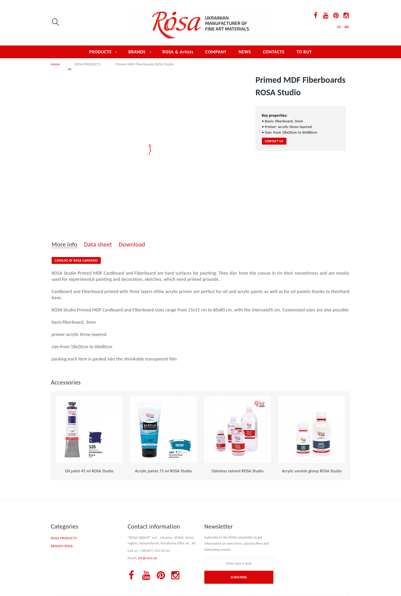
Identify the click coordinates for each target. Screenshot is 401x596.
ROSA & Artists (177, 52)
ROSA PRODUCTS (88, 64)
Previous (70, 69)
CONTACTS (273, 52)
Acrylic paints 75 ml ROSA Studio (163, 471)
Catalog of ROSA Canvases (76, 260)
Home (55, 64)
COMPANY (216, 52)
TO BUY (304, 52)
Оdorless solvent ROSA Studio (237, 471)
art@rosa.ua (147, 558)
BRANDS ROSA (62, 546)
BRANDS (137, 52)
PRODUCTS (100, 52)
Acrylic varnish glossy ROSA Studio (311, 471)
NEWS (245, 52)
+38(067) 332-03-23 (155, 550)
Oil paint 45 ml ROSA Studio (89, 471)
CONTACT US (274, 141)
